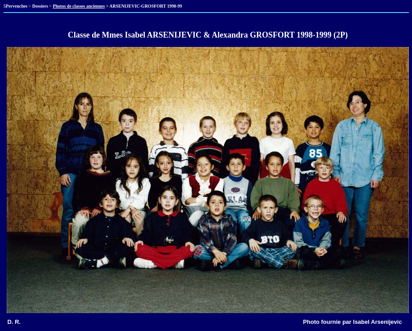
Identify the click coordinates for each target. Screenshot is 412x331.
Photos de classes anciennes (79, 6)
